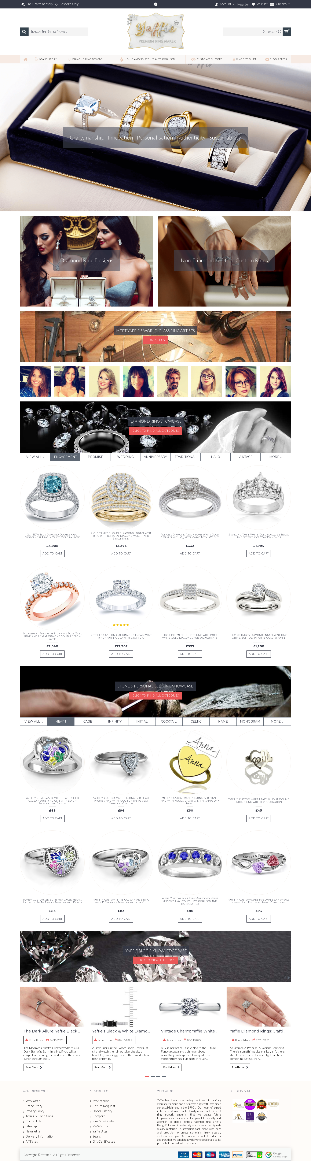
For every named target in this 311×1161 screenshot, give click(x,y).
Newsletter (32, 1131)
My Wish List (100, 1126)
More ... (275, 457)
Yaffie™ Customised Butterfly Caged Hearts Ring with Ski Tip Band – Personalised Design (52, 901)
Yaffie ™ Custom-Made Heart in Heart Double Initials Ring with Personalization (258, 801)
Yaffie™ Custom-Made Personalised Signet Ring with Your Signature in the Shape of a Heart (190, 801)
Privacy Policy (33, 1111)
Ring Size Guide (102, 1121)
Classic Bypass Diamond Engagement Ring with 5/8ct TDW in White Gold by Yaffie (258, 636)
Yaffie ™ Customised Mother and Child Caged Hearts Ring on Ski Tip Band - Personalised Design (52, 801)
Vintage (246, 457)
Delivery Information (38, 1136)
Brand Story (32, 1106)
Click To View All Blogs (155, 960)
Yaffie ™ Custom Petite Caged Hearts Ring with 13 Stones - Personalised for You (121, 901)
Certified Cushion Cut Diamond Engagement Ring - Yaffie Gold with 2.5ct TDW (121, 636)
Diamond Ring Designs (86, 260)
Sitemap (30, 1126)
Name (223, 721)
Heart (60, 721)
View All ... (35, 457)
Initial (142, 721)
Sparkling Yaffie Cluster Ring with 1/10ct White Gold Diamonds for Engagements (189, 636)
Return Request (102, 1106)
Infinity (115, 721)
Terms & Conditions (38, 1116)
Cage (87, 721)
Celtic (196, 721)
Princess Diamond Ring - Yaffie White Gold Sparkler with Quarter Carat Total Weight (190, 536)
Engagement (65, 457)
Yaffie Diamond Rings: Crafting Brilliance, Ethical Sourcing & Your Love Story (259, 1031)
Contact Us (155, 340)
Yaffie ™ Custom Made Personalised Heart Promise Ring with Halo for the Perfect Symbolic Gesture (121, 801)
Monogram (250, 721)
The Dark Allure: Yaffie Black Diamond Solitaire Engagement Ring (52, 1031)
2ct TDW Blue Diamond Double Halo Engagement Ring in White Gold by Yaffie (52, 536)
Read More (34, 1067)
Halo (215, 457)
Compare (97, 1116)
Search (96, 1136)
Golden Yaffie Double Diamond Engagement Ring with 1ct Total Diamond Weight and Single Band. (121, 536)
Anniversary (155, 457)
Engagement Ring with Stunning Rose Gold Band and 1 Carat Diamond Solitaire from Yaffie (52, 636)
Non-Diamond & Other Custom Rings (224, 260)
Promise (95, 457)
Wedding (125, 457)
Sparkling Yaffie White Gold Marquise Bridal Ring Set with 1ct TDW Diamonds (258, 536)
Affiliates (30, 1141)
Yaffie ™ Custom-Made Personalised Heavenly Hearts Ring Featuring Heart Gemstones (258, 901)
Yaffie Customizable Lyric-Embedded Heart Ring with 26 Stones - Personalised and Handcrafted (190, 901)
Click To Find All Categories (155, 430)
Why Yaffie (31, 1101)
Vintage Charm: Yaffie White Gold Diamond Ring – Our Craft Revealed (190, 1031)
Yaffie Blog (98, 1131)
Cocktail (169, 721)
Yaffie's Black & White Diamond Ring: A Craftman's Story (121, 1031)
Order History (101, 1111)
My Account (99, 1101)
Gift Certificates (102, 1141)
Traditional (185, 457)
